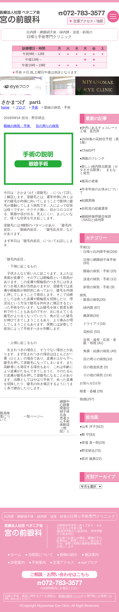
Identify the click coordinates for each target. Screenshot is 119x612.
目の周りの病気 (47, 126)
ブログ (20, 107)
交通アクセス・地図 (86, 21)
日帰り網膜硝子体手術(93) (99, 261)
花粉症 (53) (91, 331)
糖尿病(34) (91, 315)
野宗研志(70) (91, 450)
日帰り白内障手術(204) (100, 251)
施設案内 (92, 555)
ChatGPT (88, 150)
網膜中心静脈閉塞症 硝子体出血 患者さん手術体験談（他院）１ (66, 416)
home (5, 107)
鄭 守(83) (88, 434)
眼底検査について (5, 416)
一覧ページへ (33, 416)
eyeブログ (89, 562)
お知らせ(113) (90, 383)
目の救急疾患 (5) (95, 367)
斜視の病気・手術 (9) (99, 287)
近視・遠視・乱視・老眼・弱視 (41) (99, 341)
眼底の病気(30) (94, 299)
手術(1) (85, 247)
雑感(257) (87, 399)
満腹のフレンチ (93, 158)
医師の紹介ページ (70, 596)
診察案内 (18, 562)
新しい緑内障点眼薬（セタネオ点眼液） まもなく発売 (99, 170)
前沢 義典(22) (92, 458)
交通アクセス (63, 562)
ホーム (16, 555)
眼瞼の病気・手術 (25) (99, 271)
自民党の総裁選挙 (95, 208)
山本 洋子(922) (92, 426)
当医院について (40, 555)
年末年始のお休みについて (99, 190)
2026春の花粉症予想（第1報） (99, 140)
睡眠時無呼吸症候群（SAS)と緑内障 (95, 218)
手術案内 (39, 562)
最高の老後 (90, 181)
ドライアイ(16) (94, 323)
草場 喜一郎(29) (93, 442)
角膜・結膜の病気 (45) (99, 351)
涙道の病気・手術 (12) (99, 279)
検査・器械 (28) (91, 391)
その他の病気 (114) (97, 375)
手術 (35, 107)
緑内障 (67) (91, 307)
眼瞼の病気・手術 (17, 126)
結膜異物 (88, 200)
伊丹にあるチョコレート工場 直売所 (99, 129)
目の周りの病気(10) (97, 359)
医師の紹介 (69, 555)
